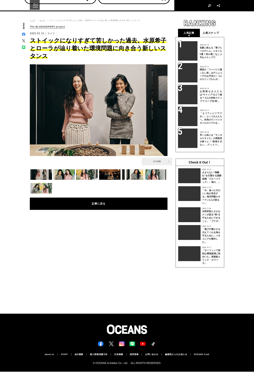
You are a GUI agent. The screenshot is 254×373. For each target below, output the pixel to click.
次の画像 (157, 162)
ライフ (42, 20)
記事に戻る (98, 205)
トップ (32, 20)
